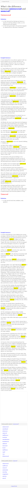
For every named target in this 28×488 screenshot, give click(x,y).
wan (3, 454)
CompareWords (5, 1)
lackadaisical (6, 441)
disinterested (6, 456)
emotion (4, 476)
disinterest (5, 431)
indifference (5, 435)
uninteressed (6, 427)
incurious (5, 437)
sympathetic (5, 474)
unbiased (5, 443)
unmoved (5, 11)
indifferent (5, 450)
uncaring (5, 472)
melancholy (5, 470)
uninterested (15, 9)
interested (5, 446)
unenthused (5, 429)
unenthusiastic (6, 439)
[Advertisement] (14, 43)
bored (4, 448)
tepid (4, 452)
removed (5, 468)
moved (4, 478)
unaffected (5, 466)
